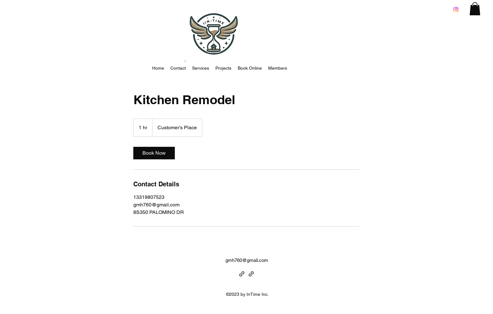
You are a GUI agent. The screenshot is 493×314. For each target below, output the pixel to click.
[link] (154, 153)
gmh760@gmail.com (246, 260)
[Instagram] (456, 9)
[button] (474, 8)
